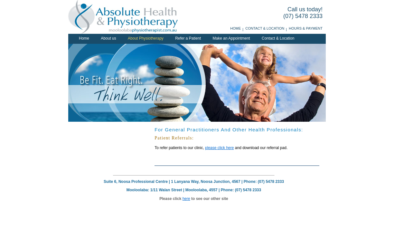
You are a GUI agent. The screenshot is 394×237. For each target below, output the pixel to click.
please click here (219, 148)
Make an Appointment (231, 38)
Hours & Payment (306, 28)
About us (108, 38)
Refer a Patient (188, 38)
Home (235, 28)
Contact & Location (264, 28)
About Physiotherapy (146, 38)
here (186, 198)
